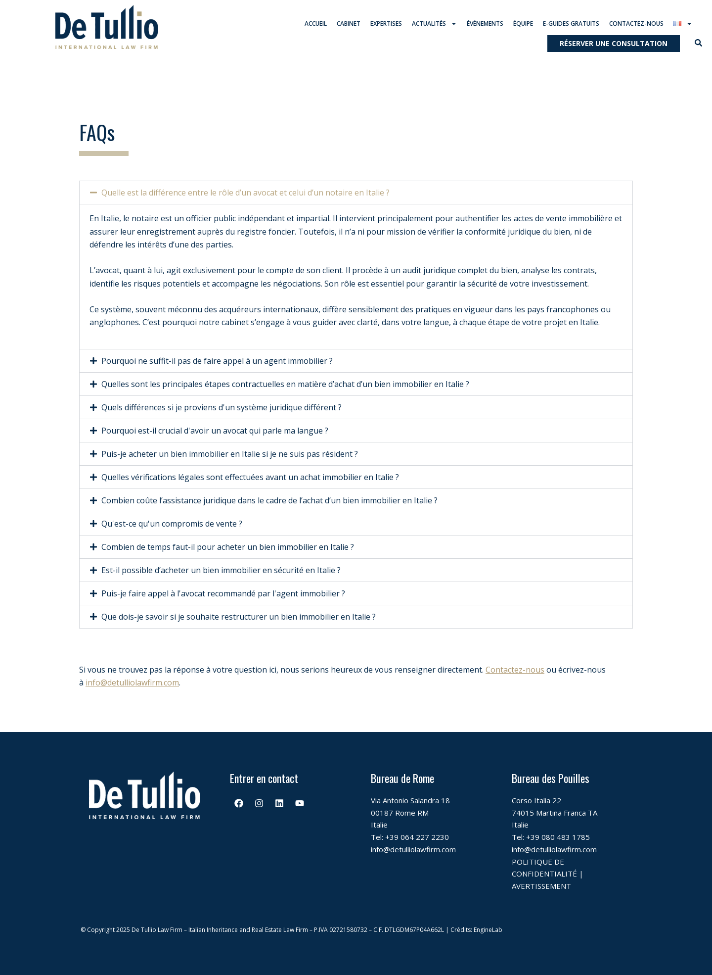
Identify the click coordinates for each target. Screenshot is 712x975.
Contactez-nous (636, 23)
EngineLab (488, 930)
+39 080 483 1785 (558, 837)
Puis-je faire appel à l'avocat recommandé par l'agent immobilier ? (223, 593)
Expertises (386, 23)
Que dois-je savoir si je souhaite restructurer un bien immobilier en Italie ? (238, 616)
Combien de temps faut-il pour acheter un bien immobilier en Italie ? (227, 546)
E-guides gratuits (571, 23)
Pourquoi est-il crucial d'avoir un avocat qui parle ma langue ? (214, 430)
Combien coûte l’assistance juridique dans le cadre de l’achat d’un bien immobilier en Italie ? (269, 500)
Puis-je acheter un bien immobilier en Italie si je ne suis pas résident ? (229, 453)
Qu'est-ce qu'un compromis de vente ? (171, 523)
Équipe (523, 23)
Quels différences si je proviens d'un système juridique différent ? (221, 407)
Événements (485, 23)
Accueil (316, 23)
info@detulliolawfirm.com (132, 683)
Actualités (434, 24)
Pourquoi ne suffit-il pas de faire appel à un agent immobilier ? (217, 360)
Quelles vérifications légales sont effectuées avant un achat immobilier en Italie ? (250, 477)
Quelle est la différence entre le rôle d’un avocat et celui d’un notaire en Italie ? (245, 193)
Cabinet (348, 23)
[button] (356, 193)
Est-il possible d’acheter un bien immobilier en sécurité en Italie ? (221, 570)
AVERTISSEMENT (541, 886)
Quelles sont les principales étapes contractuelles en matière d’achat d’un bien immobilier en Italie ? (285, 384)
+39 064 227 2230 (417, 837)
